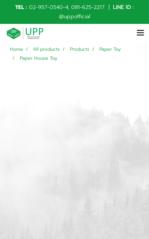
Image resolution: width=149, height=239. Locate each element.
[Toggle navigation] (140, 33)
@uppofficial (74, 17)
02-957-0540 (46, 7)
